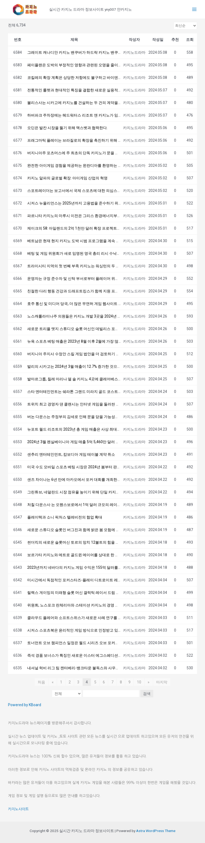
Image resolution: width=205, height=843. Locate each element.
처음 (41, 682)
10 (139, 682)
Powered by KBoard (24, 705)
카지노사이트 (18, 809)
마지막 (161, 682)
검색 (146, 693)
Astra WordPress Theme (155, 831)
